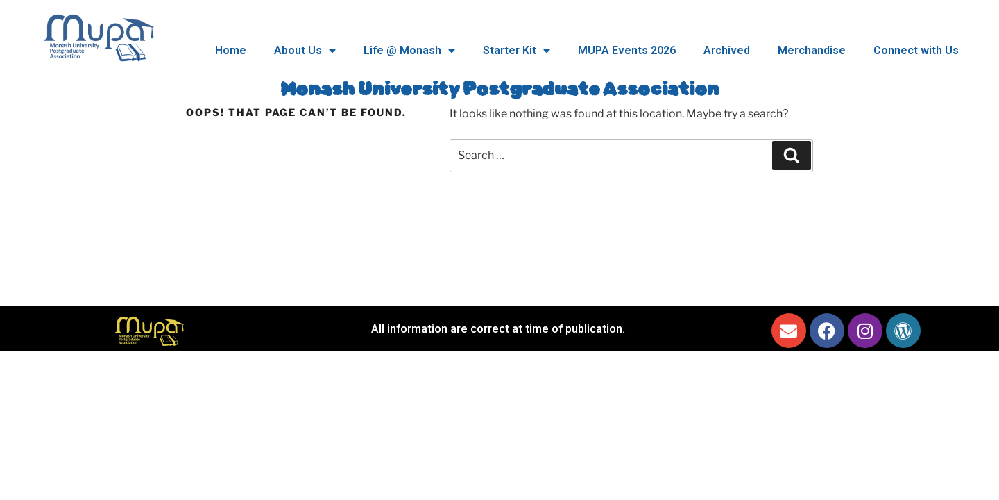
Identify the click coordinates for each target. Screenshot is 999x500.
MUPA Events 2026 (627, 50)
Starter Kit (516, 50)
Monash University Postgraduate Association (499, 89)
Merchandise (812, 50)
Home (230, 50)
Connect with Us (916, 50)
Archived (726, 50)
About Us (305, 50)
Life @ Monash (409, 50)
